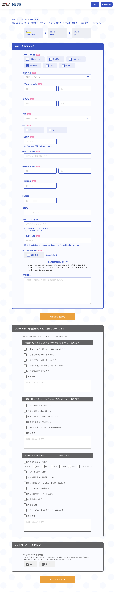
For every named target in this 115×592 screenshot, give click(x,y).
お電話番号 (26, 181)
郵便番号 (26, 196)
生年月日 (26, 137)
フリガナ (26, 99)
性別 (24, 125)
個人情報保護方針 (29, 250)
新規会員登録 (106, 4)
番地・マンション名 (30, 219)
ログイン (95, 4)
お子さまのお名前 (29, 84)
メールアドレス (28, 236)
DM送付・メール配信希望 (32, 554)
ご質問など (26, 275)
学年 (24, 114)
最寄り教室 (26, 72)
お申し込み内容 (28, 54)
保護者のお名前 (28, 166)
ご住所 (25, 207)
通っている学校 (28, 151)
